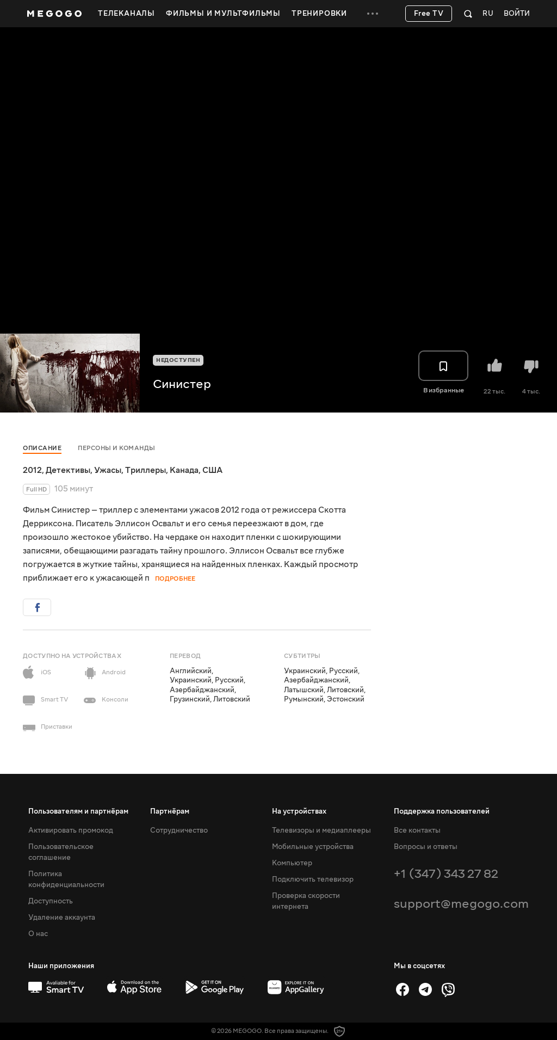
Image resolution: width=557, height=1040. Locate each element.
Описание (42, 448)
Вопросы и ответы (425, 847)
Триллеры (145, 470)
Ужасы (107, 470)
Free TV (429, 14)
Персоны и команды (117, 448)
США (212, 470)
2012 (32, 470)
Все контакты (417, 830)
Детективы (68, 470)
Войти (517, 14)
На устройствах (299, 811)
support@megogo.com (461, 903)
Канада (184, 470)
